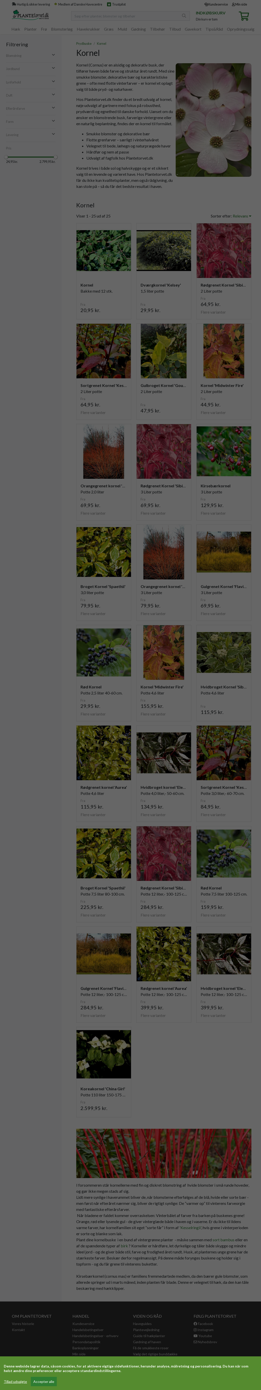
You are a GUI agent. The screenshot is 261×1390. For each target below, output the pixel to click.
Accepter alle (43, 1381)
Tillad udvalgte (15, 1381)
